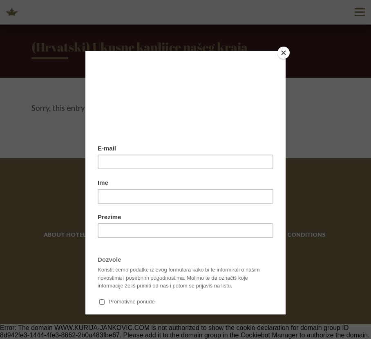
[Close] (283, 53)
